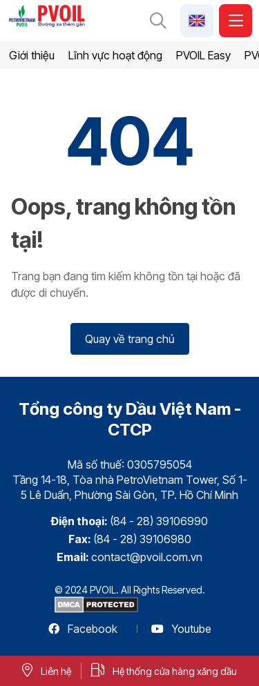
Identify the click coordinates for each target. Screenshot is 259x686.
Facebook (82, 629)
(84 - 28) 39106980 (142, 539)
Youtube (181, 629)
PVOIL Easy (203, 55)
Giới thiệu (32, 55)
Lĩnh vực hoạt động (115, 55)
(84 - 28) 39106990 (159, 521)
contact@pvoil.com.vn (146, 557)
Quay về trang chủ (130, 339)
